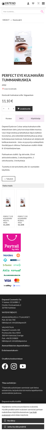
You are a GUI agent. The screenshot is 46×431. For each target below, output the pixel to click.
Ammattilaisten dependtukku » (16, 345)
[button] (28, 3)
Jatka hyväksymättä (15, 427)
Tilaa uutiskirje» (9, 383)
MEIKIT (6, 20)
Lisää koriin (23, 109)
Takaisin (8, 179)
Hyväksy (9, 420)
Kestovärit (17, 20)
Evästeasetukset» (10, 350)
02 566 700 (10, 320)
